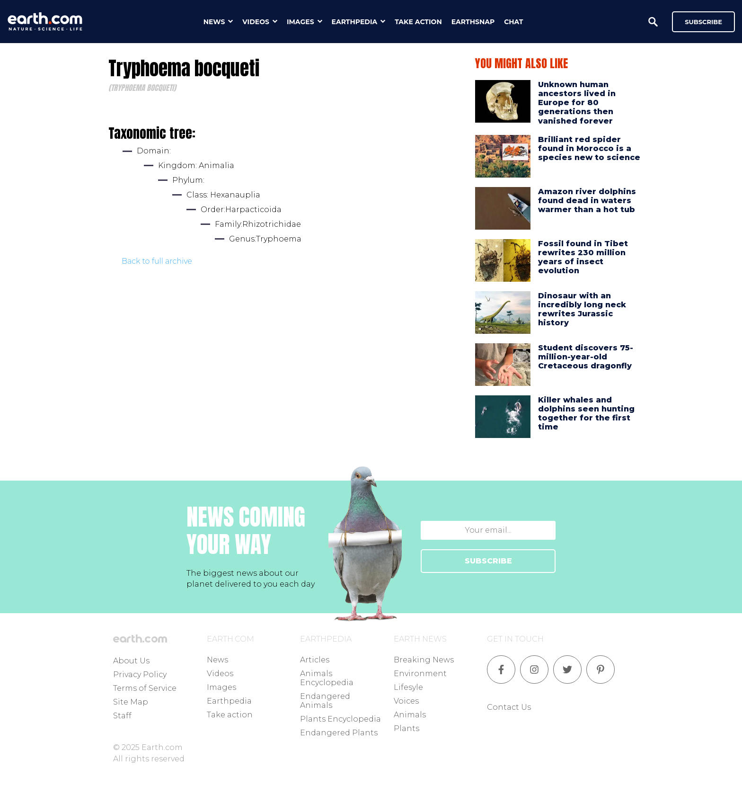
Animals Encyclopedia (326, 678)
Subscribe (703, 22)
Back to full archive (157, 261)
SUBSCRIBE (488, 560)
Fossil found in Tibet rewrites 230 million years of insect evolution (583, 257)
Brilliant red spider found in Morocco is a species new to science (589, 148)
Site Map (130, 701)
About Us (131, 660)
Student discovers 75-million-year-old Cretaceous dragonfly (585, 356)
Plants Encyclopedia (340, 719)
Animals (410, 714)
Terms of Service (145, 688)
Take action (230, 714)
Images (221, 687)
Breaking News (424, 659)
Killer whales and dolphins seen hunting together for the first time (586, 413)
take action (418, 22)
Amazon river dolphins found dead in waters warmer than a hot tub (587, 200)
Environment (420, 673)
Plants (406, 728)
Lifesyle (408, 687)
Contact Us (509, 707)
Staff (122, 715)
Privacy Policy (140, 674)
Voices (406, 701)
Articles (314, 659)
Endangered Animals (325, 701)
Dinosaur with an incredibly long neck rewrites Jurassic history (582, 309)
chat (513, 22)
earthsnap (473, 22)
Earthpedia (229, 701)
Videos (220, 673)
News (217, 659)
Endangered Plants (339, 732)
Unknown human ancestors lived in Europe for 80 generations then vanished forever (577, 102)
